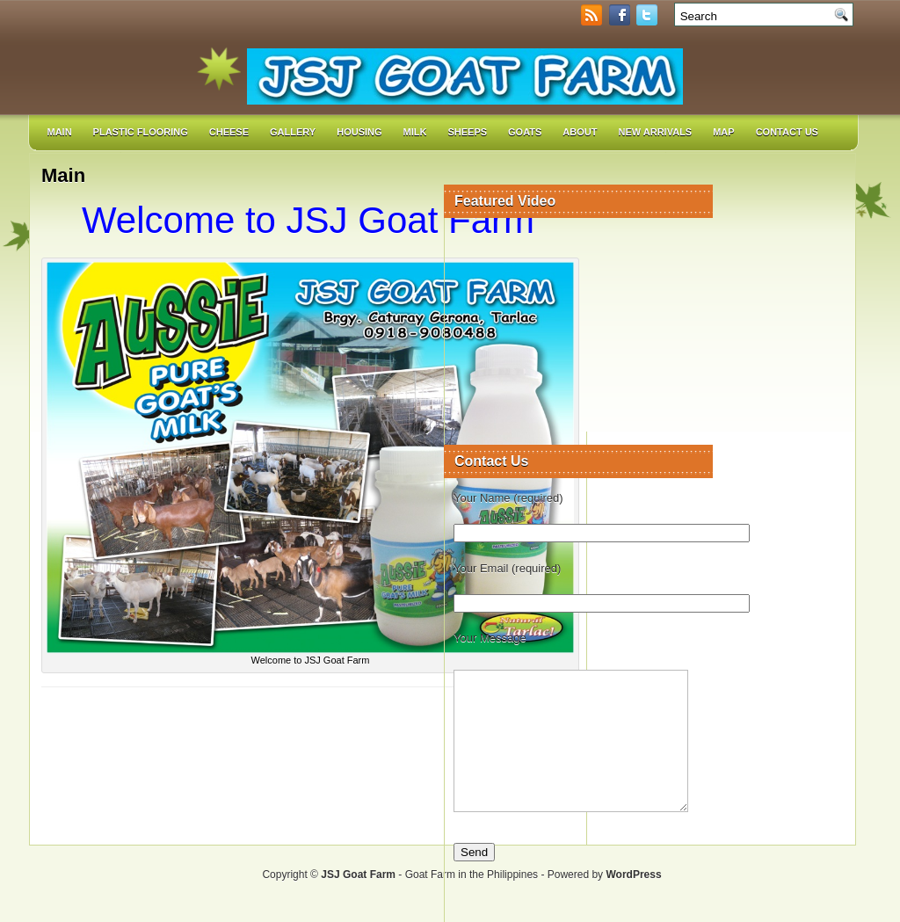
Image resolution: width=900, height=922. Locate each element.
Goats (524, 132)
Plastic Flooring (140, 132)
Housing (359, 132)
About (579, 132)
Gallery (293, 132)
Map (723, 132)
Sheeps (467, 132)
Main (59, 132)
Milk (415, 132)
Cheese (229, 132)
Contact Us (787, 132)
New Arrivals (655, 132)
